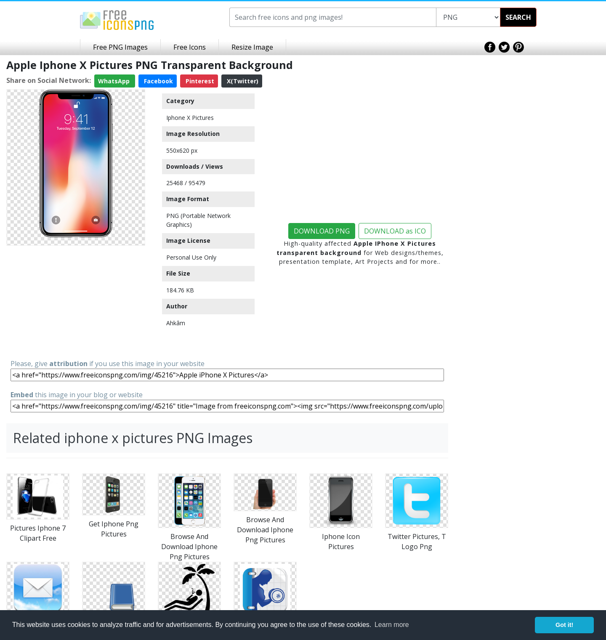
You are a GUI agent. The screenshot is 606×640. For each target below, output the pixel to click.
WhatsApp (114, 81)
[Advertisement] (75, 301)
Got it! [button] (564, 624)
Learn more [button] (392, 624)
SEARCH (518, 17)
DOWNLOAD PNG (322, 231)
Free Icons (189, 47)
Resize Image (252, 47)
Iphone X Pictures (190, 118)
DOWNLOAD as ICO (395, 231)
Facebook (157, 81)
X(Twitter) (241, 81)
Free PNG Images (120, 47)
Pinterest (199, 81)
